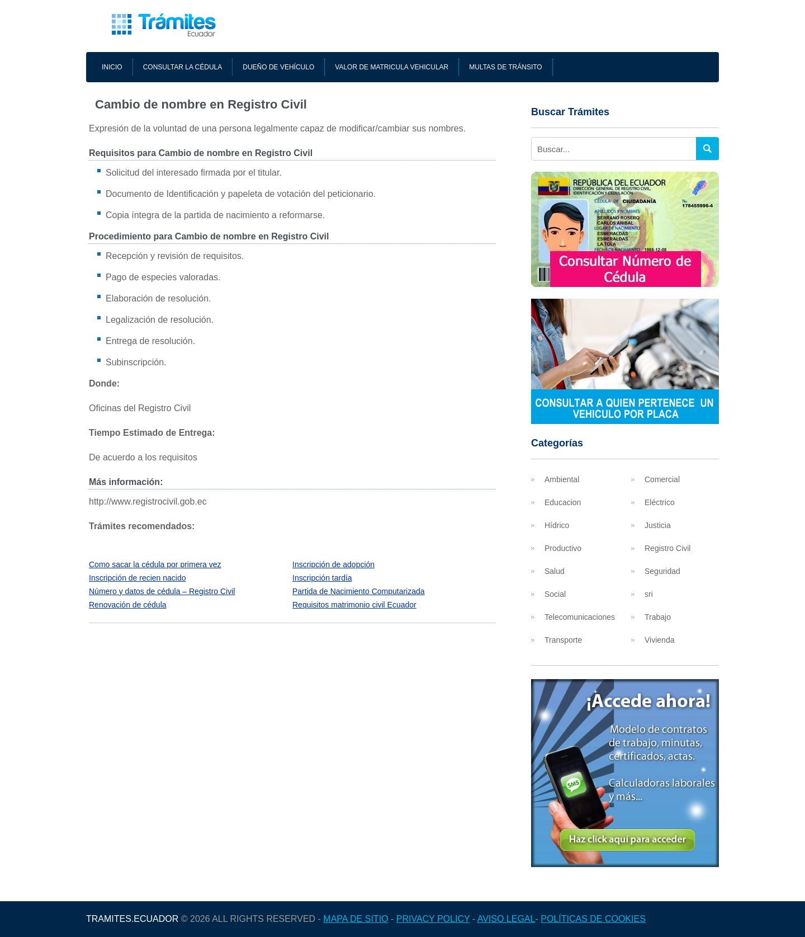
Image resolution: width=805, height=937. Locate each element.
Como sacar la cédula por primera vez (155, 564)
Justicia (658, 525)
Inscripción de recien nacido (137, 577)
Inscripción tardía (322, 577)
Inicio (112, 67)
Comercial (662, 479)
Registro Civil (667, 548)
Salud (554, 571)
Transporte (563, 639)
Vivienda (659, 639)
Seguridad (662, 571)
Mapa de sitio (355, 919)
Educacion (562, 502)
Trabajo (658, 617)
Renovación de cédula (128, 604)
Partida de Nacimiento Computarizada (358, 591)
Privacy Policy (433, 919)
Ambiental (561, 479)
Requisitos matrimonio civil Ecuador (354, 604)
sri (649, 594)
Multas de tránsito (505, 67)
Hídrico (556, 525)
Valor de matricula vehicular (391, 67)
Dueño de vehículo (278, 67)
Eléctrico (660, 502)
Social (555, 594)
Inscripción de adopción (333, 564)
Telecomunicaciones (579, 617)
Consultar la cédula (182, 67)
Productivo (562, 548)
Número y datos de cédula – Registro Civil (162, 591)
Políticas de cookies (593, 919)
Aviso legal (506, 919)
